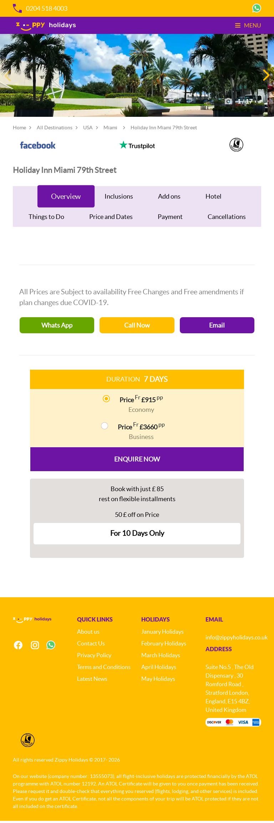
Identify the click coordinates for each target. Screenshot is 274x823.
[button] (265, 76)
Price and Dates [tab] (111, 219)
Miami (110, 130)
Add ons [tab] (169, 198)
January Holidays (162, 633)
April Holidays (158, 669)
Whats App (56, 327)
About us (88, 633)
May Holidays (158, 681)
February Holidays (163, 645)
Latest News (92, 681)
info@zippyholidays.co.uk (237, 639)
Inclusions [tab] (119, 198)
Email (217, 327)
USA (88, 130)
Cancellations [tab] (227, 219)
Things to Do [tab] (46, 219)
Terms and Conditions (104, 669)
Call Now (137, 327)
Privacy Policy (94, 657)
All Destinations (54, 130)
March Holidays (160, 657)
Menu (248, 25)
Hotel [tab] (214, 198)
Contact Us (91, 645)
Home (19, 130)
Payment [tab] (170, 219)
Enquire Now (137, 461)
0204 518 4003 (40, 8)
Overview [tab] (66, 198)
